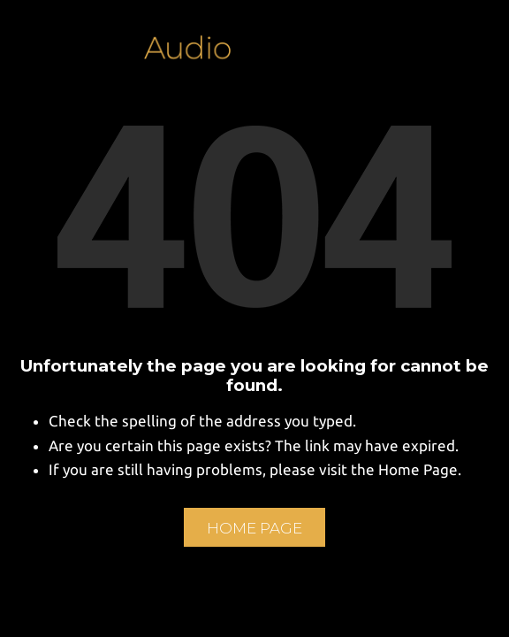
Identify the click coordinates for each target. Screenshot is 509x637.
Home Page (254, 528)
